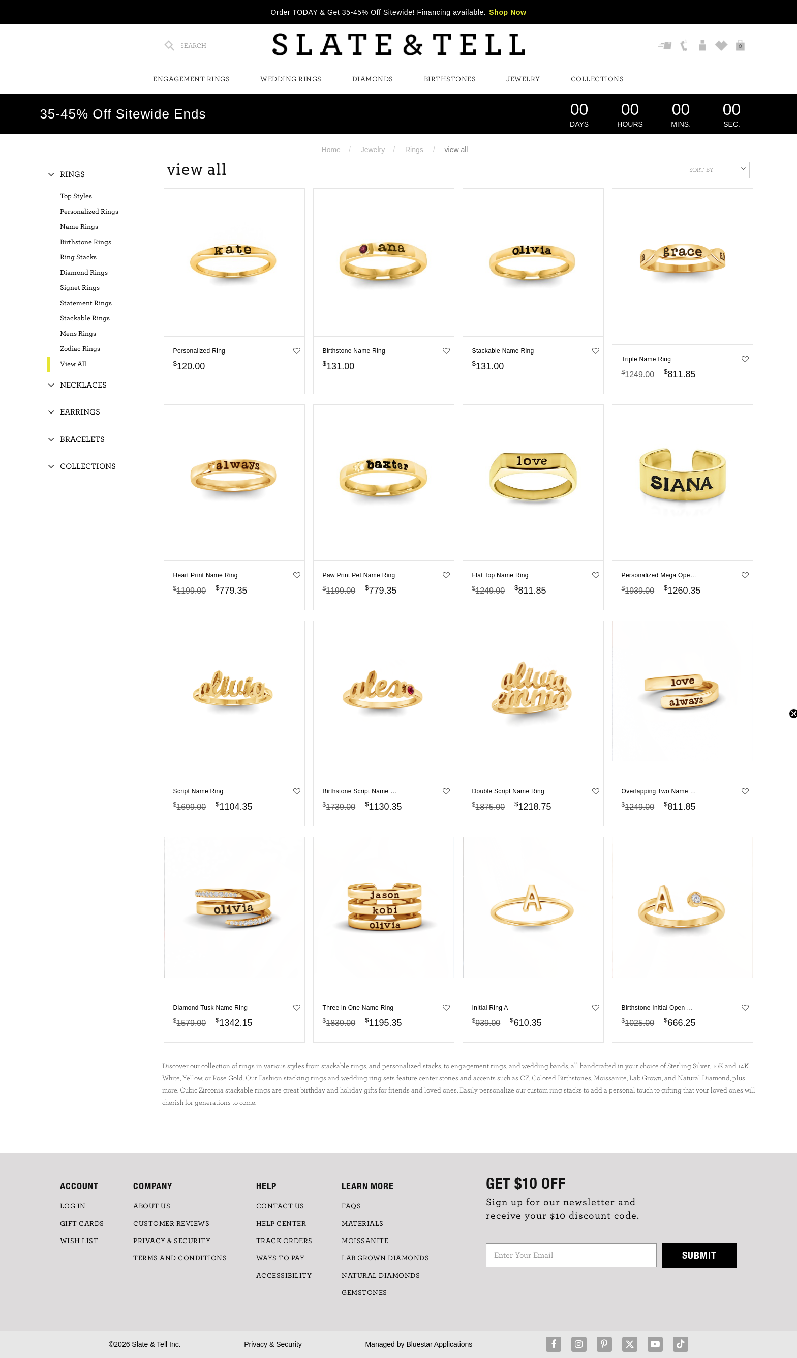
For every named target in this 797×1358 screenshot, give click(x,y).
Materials (363, 1223)
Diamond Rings (84, 272)
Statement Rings (86, 303)
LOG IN (73, 1206)
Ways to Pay (280, 1258)
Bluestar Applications (439, 1344)
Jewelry (523, 79)
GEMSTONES (364, 1292)
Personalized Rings (89, 211)
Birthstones (450, 79)
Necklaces (83, 385)
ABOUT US (151, 1206)
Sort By (717, 169)
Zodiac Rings (80, 348)
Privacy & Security (273, 1344)
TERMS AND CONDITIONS (180, 1258)
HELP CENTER (281, 1223)
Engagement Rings (191, 79)
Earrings (80, 412)
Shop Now (507, 12)
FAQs (351, 1206)
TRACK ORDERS (284, 1241)
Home (331, 149)
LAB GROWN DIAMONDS (385, 1258)
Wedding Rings (291, 79)
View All (73, 364)
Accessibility (284, 1275)
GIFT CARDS (82, 1223)
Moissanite (365, 1241)
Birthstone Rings (85, 242)
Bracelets (82, 439)
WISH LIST (79, 1241)
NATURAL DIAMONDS (381, 1275)
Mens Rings (78, 333)
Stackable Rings (85, 318)
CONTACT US (280, 1206)
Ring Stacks (78, 257)
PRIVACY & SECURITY (171, 1241)
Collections (597, 79)
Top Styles (76, 196)
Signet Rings (80, 287)
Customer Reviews (171, 1223)
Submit (699, 1255)
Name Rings (79, 226)
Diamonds (372, 79)
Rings (414, 149)
